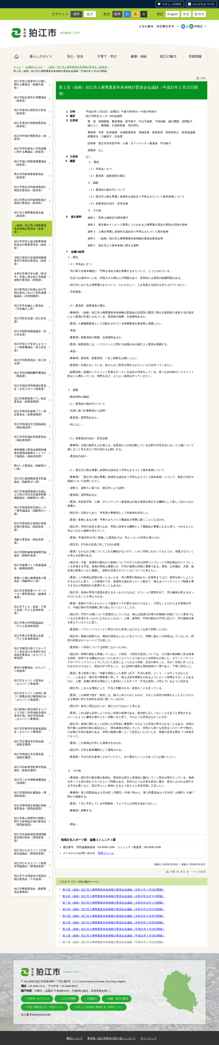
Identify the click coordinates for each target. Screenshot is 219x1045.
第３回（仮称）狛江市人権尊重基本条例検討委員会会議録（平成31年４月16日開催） (113, 929)
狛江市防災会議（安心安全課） (30, 320)
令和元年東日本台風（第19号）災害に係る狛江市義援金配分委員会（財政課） (30, 277)
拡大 (90, 14)
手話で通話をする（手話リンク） (46, 1007)
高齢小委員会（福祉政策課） (29, 541)
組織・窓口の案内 (118, 998)
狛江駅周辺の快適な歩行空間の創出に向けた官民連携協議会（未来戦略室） (30, 293)
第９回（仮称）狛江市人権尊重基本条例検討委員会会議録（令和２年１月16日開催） (113, 889)
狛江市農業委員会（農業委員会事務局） (30, 890)
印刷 (201, 78)
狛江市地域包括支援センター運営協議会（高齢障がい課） (30, 510)
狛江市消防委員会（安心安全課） (30, 361)
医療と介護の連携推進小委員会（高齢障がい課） (30, 579)
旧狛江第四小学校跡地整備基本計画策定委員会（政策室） (30, 261)
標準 (76, 14)
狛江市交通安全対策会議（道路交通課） (29, 743)
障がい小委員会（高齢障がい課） (30, 467)
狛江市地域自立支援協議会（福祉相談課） (30, 425)
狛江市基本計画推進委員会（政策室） (30, 124)
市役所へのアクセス (38, 998)
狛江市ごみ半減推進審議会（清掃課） (30, 781)
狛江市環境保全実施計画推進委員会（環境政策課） (30, 807)
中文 (186, 14)
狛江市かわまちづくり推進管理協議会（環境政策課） (30, 865)
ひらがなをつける (203, 4)
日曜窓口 (92, 998)
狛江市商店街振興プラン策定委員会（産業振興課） (30, 413)
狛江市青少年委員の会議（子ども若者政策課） (29, 637)
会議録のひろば (34, 67)
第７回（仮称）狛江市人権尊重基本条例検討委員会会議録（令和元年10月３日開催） (113, 902)
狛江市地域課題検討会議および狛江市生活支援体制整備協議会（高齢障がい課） (30, 494)
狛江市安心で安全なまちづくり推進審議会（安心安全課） (30, 347)
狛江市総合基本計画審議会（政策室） (30, 99)
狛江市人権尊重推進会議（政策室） (29, 214)
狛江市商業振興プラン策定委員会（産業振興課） (30, 400)
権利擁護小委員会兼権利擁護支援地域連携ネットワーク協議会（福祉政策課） (30, 453)
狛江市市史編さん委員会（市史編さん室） (29, 307)
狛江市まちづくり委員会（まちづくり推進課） (29, 682)
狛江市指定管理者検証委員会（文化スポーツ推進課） (30, 387)
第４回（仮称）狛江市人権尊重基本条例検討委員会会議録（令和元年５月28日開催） (113, 922)
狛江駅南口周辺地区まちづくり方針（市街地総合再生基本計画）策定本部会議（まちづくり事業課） (30, 714)
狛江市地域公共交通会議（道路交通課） (29, 755)
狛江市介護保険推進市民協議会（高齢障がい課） (30, 480)
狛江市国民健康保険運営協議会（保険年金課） (30, 554)
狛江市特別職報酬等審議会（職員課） (30, 374)
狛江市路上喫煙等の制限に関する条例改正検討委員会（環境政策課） (30, 821)
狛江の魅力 (168, 56)
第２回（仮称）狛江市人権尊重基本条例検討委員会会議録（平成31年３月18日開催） (113, 935)
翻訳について (74, 1038)
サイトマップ (148, 1038)
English (173, 14)
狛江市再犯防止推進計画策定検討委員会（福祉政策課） (30, 526)
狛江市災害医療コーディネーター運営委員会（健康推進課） (30, 594)
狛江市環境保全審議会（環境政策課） (30, 794)
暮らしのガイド (41, 56)
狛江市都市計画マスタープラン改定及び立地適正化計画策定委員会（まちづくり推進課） (30, 653)
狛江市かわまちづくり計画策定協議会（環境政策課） (30, 852)
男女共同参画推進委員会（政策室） (29, 175)
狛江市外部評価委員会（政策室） (30, 137)
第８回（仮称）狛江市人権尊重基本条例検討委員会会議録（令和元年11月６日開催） (113, 896)
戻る (181, 871)
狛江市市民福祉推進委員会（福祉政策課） (30, 438)
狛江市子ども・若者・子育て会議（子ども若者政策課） (30, 610)
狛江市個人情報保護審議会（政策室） (30, 163)
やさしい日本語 (171, 4)
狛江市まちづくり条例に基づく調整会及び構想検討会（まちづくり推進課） (30, 696)
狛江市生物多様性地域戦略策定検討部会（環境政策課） (30, 837)
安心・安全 (75, 56)
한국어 (199, 14)
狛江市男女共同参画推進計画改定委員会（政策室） (30, 188)
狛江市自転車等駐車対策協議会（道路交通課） (30, 768)
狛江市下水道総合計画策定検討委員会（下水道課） (30, 877)
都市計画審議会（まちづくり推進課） (30, 669)
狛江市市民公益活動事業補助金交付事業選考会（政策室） (30, 244)
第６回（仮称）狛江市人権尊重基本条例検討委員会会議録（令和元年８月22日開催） (113, 909)
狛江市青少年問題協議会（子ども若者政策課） (29, 624)
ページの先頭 (196, 871)
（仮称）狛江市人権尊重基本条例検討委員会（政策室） (78, 67)
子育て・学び (107, 56)
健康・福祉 (139, 56)
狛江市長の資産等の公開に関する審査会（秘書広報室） (30, 84)
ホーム (16, 56)
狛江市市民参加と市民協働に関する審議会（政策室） (30, 150)
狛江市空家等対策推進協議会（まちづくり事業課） (30, 730)
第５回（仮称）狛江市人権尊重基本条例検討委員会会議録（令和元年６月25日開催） (113, 916)
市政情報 (195, 56)
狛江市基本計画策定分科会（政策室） (30, 111)
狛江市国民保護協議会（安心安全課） (30, 333)
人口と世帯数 (68, 998)
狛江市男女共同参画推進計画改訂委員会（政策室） (30, 201)
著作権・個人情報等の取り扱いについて (111, 1038)
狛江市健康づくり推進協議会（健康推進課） (30, 566)
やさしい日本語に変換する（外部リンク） (99, 1007)
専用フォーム (106, 853)
